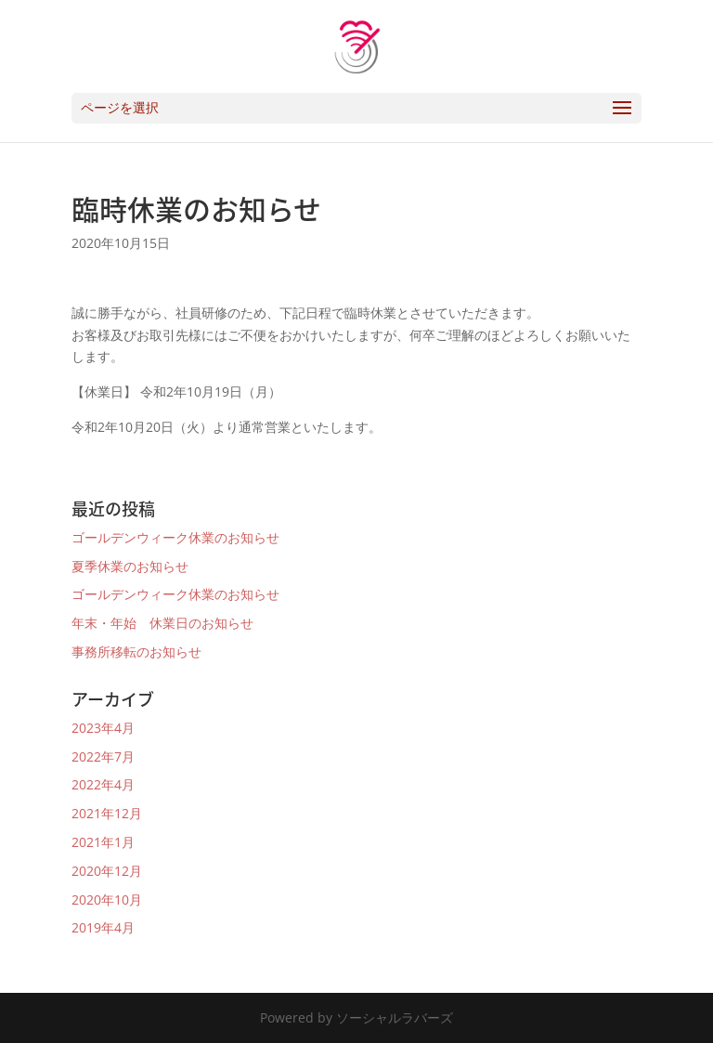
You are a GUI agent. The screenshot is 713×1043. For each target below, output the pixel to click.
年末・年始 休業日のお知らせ (162, 623)
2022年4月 (103, 784)
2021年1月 (103, 842)
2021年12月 (106, 813)
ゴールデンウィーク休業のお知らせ (175, 537)
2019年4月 (103, 927)
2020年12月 (106, 871)
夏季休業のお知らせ (129, 566)
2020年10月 (106, 899)
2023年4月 (103, 728)
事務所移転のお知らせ (136, 651)
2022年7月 (103, 756)
